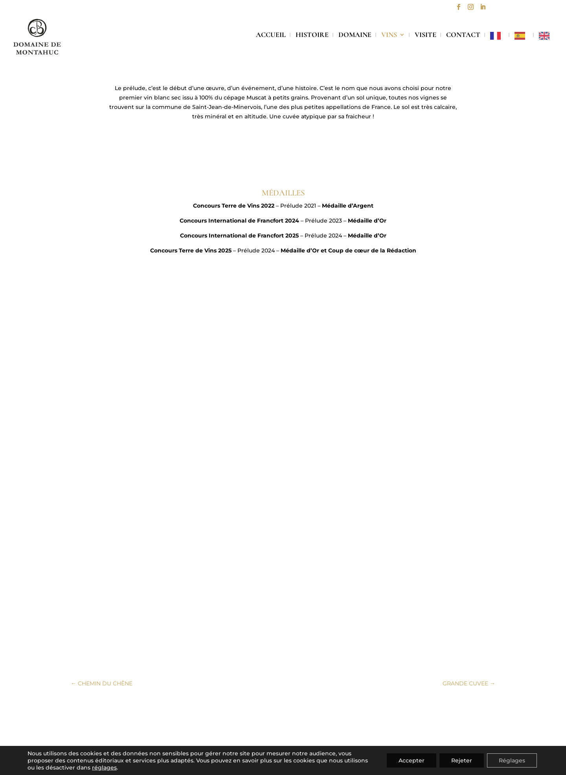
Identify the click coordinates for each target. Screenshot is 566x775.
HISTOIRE (312, 35)
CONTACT (463, 35)
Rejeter (461, 760)
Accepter (411, 760)
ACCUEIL (271, 35)
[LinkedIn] (483, 9)
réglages (104, 767)
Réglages (512, 760)
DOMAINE (354, 35)
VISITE (425, 35)
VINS (389, 35)
